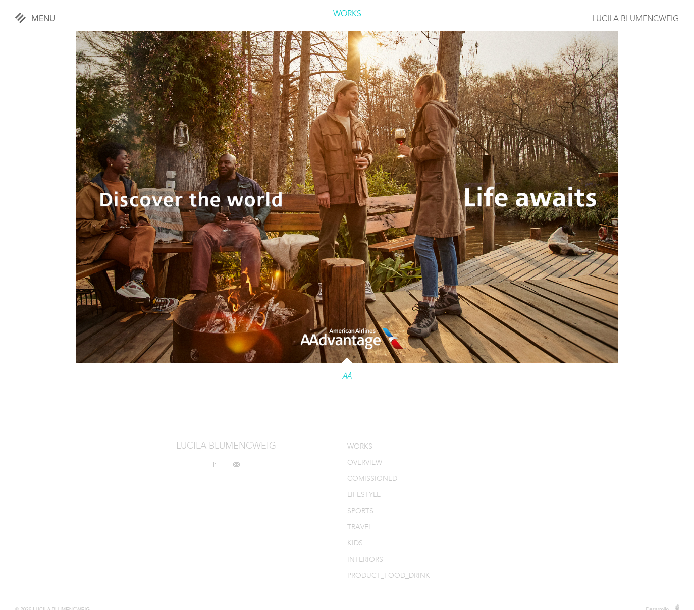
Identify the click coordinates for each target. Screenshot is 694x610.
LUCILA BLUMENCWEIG (635, 19)
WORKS (347, 14)
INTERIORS (365, 560)
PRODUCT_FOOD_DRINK (388, 576)
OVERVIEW (364, 463)
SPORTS (360, 511)
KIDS (355, 543)
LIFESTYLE (364, 495)
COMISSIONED (372, 479)
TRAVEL (359, 527)
